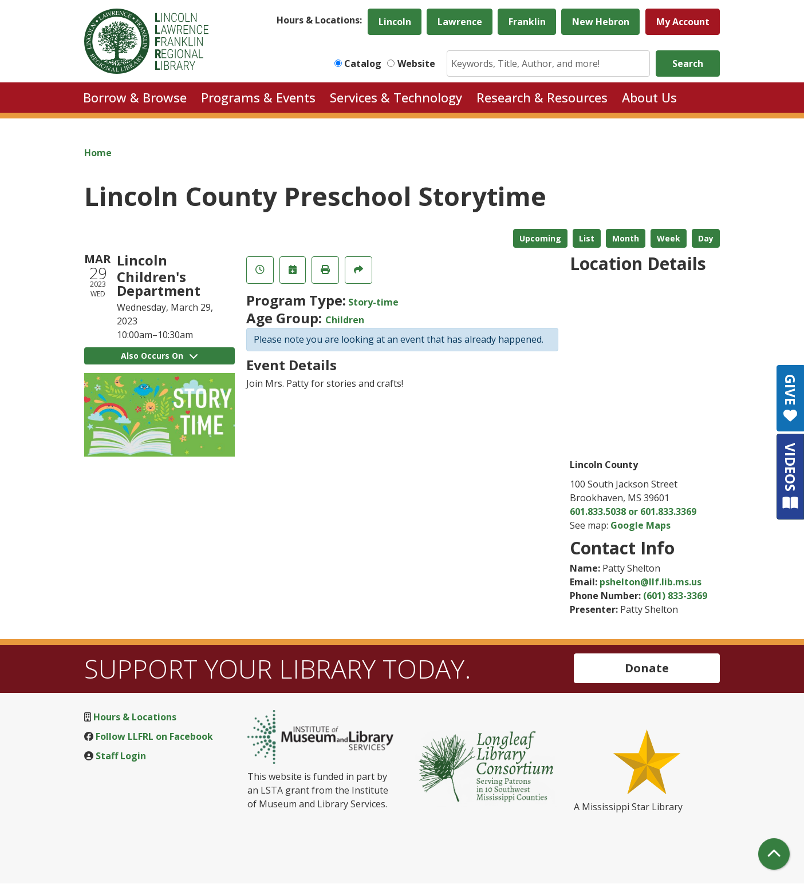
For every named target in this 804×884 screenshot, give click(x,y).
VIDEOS (790, 476)
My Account (683, 21)
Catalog (362, 63)
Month (625, 238)
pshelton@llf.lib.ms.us (650, 582)
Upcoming (540, 238)
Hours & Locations (134, 717)
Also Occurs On (159, 355)
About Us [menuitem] (649, 97)
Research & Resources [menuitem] (542, 97)
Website (416, 63)
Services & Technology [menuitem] (396, 97)
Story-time (373, 302)
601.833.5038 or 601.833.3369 (633, 511)
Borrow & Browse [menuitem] (135, 97)
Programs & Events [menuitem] (258, 97)
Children (344, 320)
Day (706, 238)
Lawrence (460, 21)
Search (687, 63)
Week (668, 238)
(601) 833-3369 (675, 595)
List (586, 238)
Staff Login (121, 756)
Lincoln (395, 21)
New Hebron (600, 21)
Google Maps (640, 525)
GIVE (790, 398)
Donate (647, 668)
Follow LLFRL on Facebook (154, 736)
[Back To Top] (774, 854)
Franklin (527, 21)
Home (98, 152)
